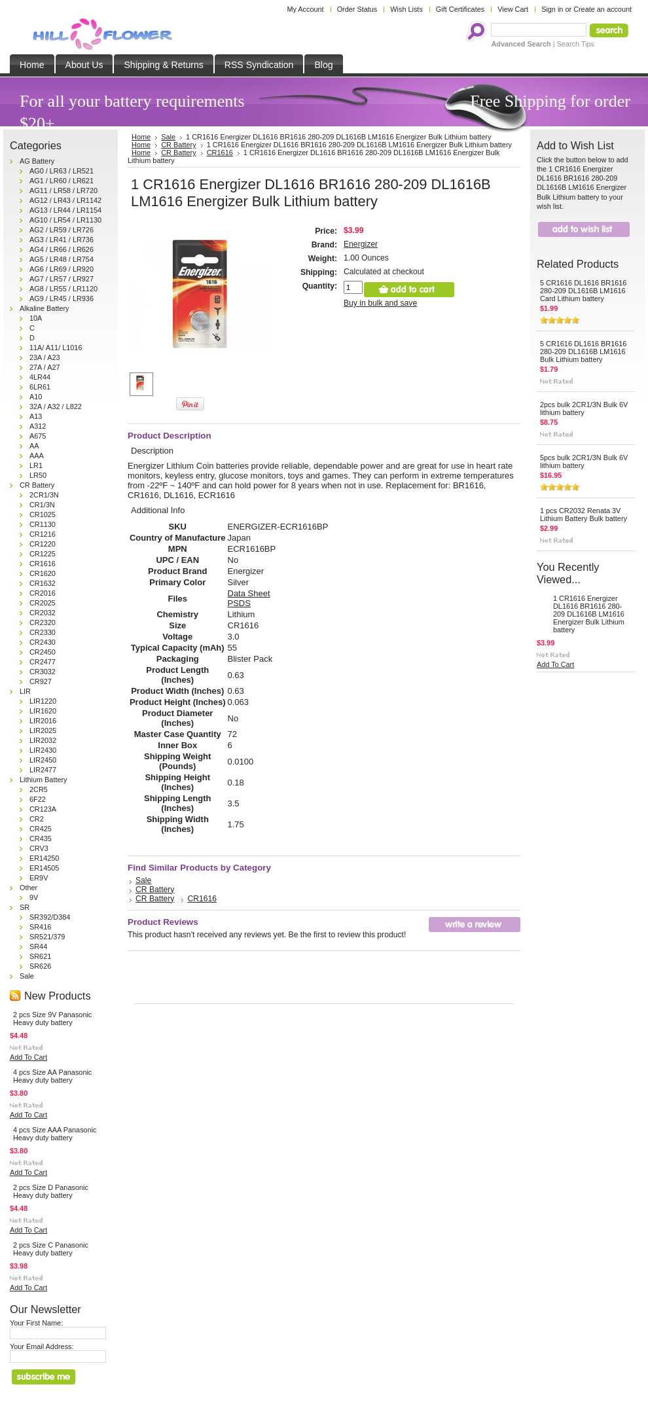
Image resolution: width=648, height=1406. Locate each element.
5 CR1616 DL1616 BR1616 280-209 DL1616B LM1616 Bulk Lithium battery (583, 351)
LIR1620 (42, 711)
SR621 (40, 956)
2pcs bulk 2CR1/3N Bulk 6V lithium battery (584, 408)
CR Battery (37, 485)
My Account (305, 9)
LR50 (37, 475)
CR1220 (42, 544)
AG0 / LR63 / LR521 (61, 171)
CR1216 (42, 534)
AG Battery (37, 161)
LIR (25, 691)
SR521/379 (47, 937)
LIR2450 (42, 760)
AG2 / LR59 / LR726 (61, 230)
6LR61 (39, 387)
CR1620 (42, 573)
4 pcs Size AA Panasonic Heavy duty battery (52, 1076)
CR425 (40, 829)
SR (24, 907)
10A (35, 318)
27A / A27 (44, 367)
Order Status (357, 9)
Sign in (552, 9)
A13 (35, 416)
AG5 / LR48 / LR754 (61, 259)
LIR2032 (42, 740)
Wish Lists (406, 9)
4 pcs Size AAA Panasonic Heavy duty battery (55, 1134)
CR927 (40, 681)
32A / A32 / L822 (55, 406)
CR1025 (42, 514)
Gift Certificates (460, 9)
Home (141, 145)
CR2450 (42, 652)
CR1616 (42, 564)
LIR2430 (42, 750)
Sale (27, 976)
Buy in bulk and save (380, 303)
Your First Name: (36, 1323)
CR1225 (42, 554)
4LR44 (39, 377)
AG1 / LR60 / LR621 (61, 181)
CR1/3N (42, 505)
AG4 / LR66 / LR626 (61, 249)
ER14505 (44, 868)
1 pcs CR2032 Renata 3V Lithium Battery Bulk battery (583, 514)
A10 (35, 397)
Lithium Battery (43, 780)
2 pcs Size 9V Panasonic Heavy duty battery (52, 1018)
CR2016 (42, 593)
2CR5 (38, 789)
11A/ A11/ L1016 (55, 348)
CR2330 (42, 632)
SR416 (40, 927)
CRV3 (38, 848)
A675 (37, 436)
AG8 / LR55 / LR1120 (63, 289)
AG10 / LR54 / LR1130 (65, 220)
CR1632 (42, 583)
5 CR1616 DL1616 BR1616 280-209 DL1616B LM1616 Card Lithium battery (583, 290)
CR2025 (42, 603)
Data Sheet (249, 593)
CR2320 (42, 622)
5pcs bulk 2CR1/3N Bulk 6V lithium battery (584, 461)
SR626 (40, 966)
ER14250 (44, 858)
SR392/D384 (49, 917)
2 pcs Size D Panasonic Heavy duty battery (50, 1191)
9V (33, 897)
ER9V (38, 878)
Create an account (602, 9)
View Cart (512, 9)
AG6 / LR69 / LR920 (61, 269)
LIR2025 (42, 730)
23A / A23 (44, 357)
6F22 (37, 799)
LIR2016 (42, 721)
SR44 (38, 946)
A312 (37, 426)
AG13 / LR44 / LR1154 (65, 210)
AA (34, 446)
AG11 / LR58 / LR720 (63, 190)
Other (28, 888)
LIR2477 (42, 770)
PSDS (239, 603)
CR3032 (42, 672)
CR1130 (42, 524)
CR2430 (42, 642)
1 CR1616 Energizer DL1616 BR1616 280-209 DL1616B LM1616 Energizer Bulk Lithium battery (588, 614)
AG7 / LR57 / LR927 (61, 279)
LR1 (36, 465)
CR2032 (42, 613)
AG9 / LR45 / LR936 (61, 298)
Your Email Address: (42, 1346)
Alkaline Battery (44, 308)
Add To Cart (28, 1057)
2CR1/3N (44, 495)
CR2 (36, 819)
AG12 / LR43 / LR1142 (65, 200)
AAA (36, 456)
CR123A (42, 809)
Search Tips (575, 44)
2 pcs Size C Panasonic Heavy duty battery (50, 1249)
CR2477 (42, 662)
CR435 (40, 838)
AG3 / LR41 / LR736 (61, 239)
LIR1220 (42, 701)
